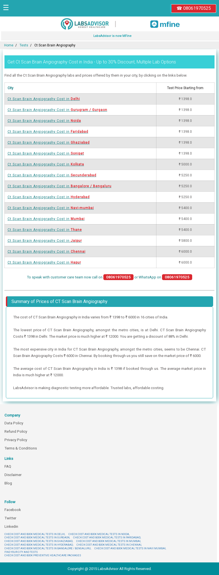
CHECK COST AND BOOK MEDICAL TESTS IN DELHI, (34, 534)
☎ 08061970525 (194, 8)
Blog (8, 483)
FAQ (7, 466)
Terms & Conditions (20, 448)
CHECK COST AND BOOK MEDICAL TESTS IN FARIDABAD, (107, 537)
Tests (24, 45)
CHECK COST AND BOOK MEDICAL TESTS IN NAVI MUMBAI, (130, 548)
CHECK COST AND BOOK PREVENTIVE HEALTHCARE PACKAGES (42, 555)
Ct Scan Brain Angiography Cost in (44, 99)
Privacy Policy (15, 440)
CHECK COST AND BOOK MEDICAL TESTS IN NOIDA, (98, 534)
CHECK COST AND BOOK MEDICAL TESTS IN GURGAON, (37, 537)
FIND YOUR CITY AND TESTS (21, 551)
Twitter (10, 518)
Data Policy (13, 423)
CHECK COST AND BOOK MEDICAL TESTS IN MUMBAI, (108, 541)
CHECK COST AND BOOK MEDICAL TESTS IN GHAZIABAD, (38, 541)
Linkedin (11, 526)
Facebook (12, 510)
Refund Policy (15, 431)
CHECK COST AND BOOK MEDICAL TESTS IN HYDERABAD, (38, 544)
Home (8, 45)
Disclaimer (13, 475)
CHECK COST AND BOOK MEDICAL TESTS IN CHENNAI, (109, 544)
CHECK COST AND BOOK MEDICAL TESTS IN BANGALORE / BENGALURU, (47, 548)
